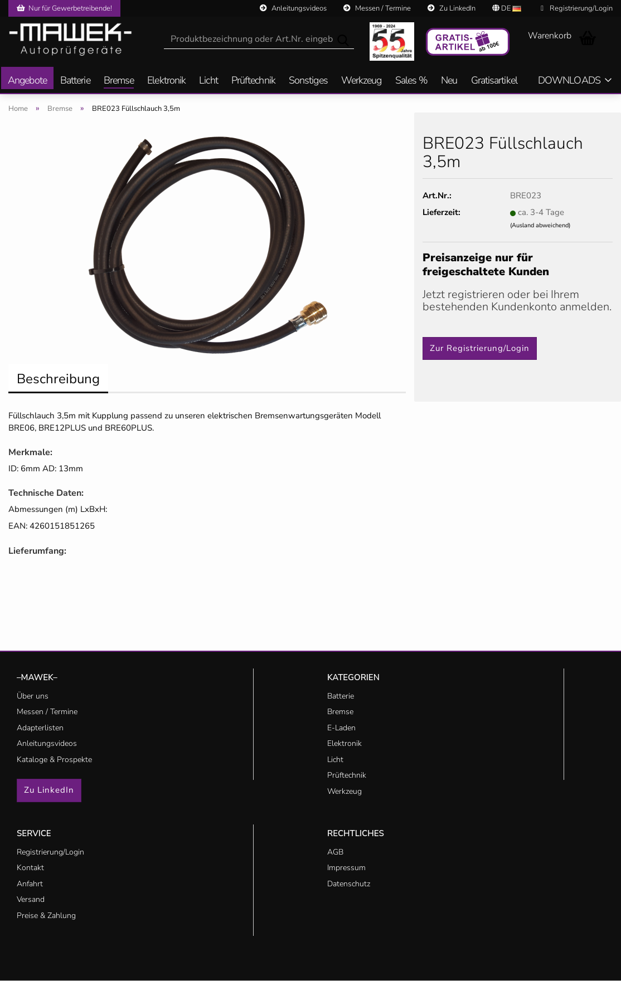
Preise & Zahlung (46, 915)
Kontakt (30, 867)
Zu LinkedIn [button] (49, 789)
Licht (208, 81)
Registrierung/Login (577, 8)
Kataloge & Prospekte (54, 759)
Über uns (32, 696)
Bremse (119, 81)
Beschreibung (58, 379)
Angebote (27, 81)
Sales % (411, 81)
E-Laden (341, 728)
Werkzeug (361, 81)
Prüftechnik (253, 81)
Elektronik (166, 81)
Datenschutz (348, 883)
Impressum (346, 867)
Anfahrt (30, 883)
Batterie (75, 81)
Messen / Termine (377, 8)
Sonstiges (308, 81)
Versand (31, 899)
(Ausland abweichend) (540, 225)
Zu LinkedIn (452, 8)
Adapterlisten (40, 728)
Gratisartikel (494, 81)
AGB (335, 852)
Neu (449, 81)
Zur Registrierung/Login (480, 348)
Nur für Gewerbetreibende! (64, 8)
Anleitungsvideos (293, 8)
